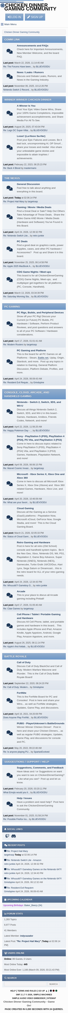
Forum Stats (13, 913)
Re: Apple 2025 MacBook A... (17, 266)
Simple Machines (42, 994)
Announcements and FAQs (32, 45)
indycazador (26, 936)
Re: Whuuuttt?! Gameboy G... (17, 585)
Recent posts (14, 845)
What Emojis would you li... (16, 792)
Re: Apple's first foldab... (15, 646)
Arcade (21, 591)
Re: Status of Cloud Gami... (16, 536)
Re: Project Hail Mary (13, 201)
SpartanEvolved (41, 752)
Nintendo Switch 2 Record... (17, 89)
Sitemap (51, 998)
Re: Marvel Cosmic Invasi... (16, 468)
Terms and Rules (26, 991)
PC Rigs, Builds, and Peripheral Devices (40, 312)
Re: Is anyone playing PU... (16, 752)
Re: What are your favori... (16, 502)
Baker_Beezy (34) (33, 905)
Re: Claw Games (11, 608)
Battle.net (43, 357)
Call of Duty (24, 662)
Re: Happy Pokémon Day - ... (17, 430)
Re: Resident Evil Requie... (16, 382)
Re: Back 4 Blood (11, 168)
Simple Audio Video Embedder (28, 998)
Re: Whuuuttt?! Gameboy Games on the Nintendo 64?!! (34, 869)
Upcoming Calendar (18, 899)
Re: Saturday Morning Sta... (17, 296)
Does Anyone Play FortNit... (16, 717)
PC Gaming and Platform (31, 350)
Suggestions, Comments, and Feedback (40, 767)
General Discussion (28, 184)
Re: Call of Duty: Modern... (16, 687)
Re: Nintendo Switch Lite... (16, 235)
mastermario (30, 168)
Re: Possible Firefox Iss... (15, 819)
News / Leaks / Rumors (30, 72)
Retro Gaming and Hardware (33, 542)
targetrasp (33, 201)
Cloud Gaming (25, 508)
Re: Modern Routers (13, 344)
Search (12, 978)
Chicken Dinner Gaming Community (30, 7)
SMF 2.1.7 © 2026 (24, 994)
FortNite (21, 693)
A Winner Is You (26, 105)
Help (13, 991)
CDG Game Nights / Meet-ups (34, 272)
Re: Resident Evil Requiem (20, 888)
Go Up (41, 991)
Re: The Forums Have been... (17, 66)
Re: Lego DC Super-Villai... (16, 130)
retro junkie (38, 235)
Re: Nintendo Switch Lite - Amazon (24, 860)
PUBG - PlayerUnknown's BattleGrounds (40, 723)
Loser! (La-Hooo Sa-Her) (31, 136)
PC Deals (22, 241)
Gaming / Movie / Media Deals (34, 207)
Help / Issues (24, 798)
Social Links (13, 829)
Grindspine (38, 382)
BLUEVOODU (43, 66)
